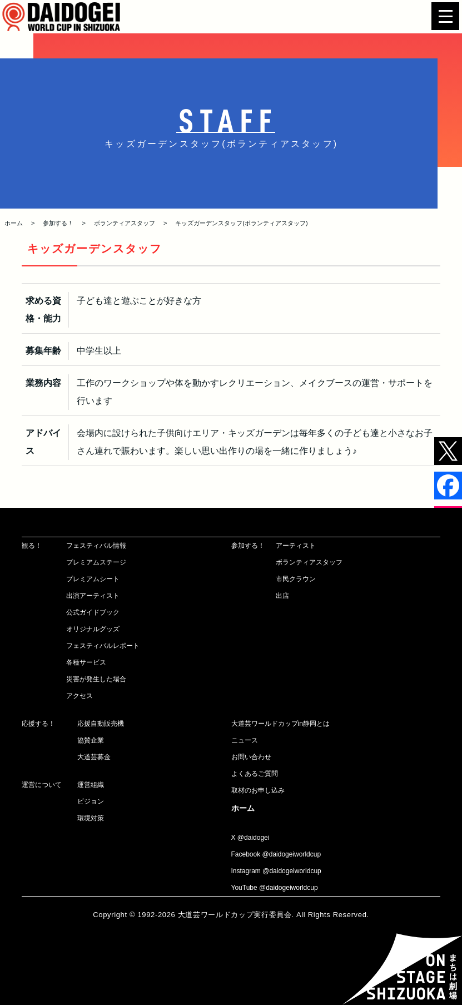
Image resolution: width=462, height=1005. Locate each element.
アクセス (79, 696)
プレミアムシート (93, 579)
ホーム (13, 223)
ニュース (244, 740)
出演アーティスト (93, 596)
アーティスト (296, 545)
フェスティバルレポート (103, 646)
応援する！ (38, 723)
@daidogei (253, 837)
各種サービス (86, 662)
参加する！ (58, 223)
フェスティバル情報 (96, 545)
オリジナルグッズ (93, 629)
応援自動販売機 (100, 723)
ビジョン (90, 801)
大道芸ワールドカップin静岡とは (280, 723)
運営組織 (90, 785)
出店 (282, 596)
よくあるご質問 (254, 774)
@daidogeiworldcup (291, 854)
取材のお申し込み (258, 790)
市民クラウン (296, 579)
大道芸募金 (94, 757)
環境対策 (90, 818)
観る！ (32, 545)
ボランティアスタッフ (124, 223)
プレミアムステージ (96, 562)
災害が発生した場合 (96, 679)
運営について (42, 785)
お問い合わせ (251, 757)
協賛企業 (90, 740)
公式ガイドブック (93, 612)
